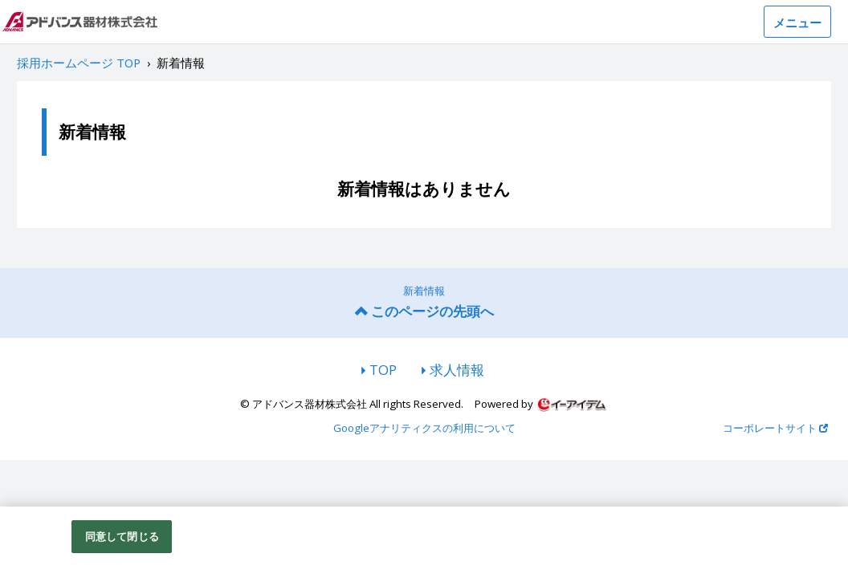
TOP (383, 369)
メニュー (797, 22)
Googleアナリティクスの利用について (424, 428)
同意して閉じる (122, 540)
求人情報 (457, 369)
